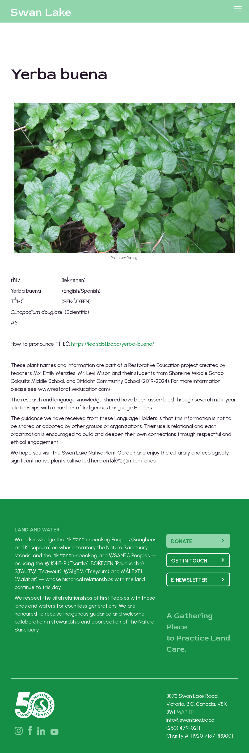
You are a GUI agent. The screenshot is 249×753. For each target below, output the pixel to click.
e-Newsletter (189, 580)
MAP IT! (185, 712)
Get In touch (189, 560)
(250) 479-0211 (183, 728)
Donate (181, 541)
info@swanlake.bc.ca (190, 720)
